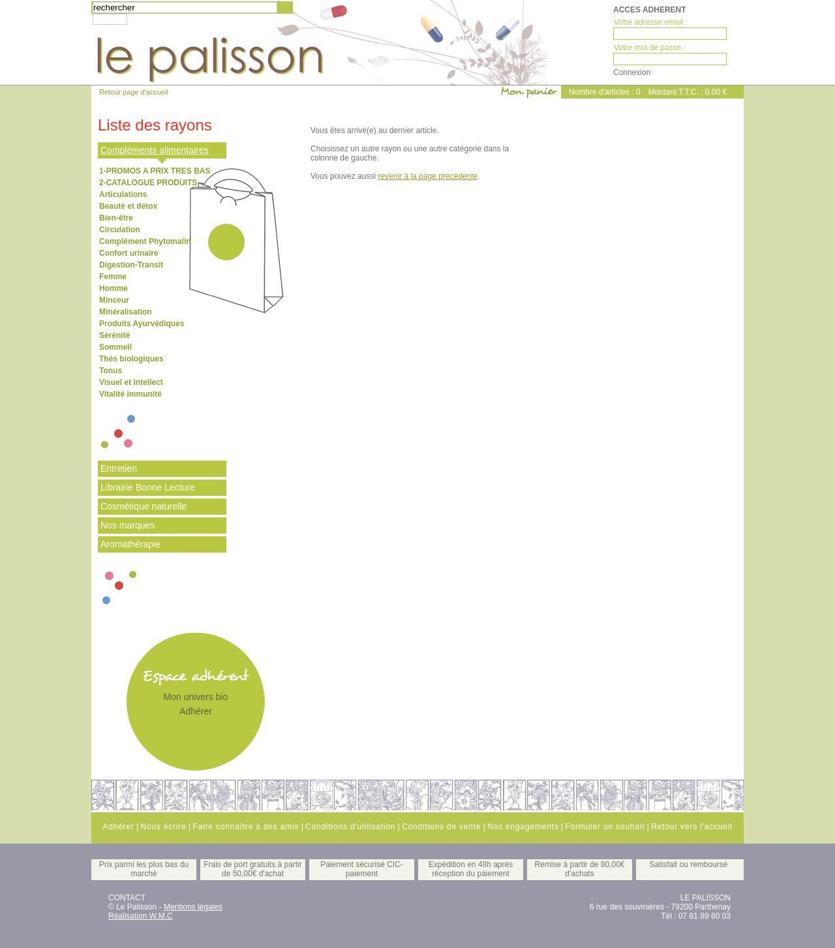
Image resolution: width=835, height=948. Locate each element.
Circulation (119, 229)
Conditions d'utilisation (350, 826)
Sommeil (115, 347)
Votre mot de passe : (650, 47)
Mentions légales (193, 906)
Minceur (114, 300)
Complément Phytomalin (145, 241)
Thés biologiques (131, 358)
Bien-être (116, 217)
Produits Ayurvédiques (141, 323)
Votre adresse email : (651, 22)
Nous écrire (163, 826)
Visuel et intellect (131, 382)
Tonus (110, 370)
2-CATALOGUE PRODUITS (148, 182)
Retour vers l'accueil (691, 826)
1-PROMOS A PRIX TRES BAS (154, 171)
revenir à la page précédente (428, 176)
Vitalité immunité (130, 394)
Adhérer (195, 711)
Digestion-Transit (131, 264)
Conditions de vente (441, 826)
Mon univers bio (196, 697)
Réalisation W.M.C (140, 916)
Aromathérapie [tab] (130, 544)
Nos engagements (522, 826)
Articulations (123, 194)
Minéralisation (125, 311)
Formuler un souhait (605, 826)
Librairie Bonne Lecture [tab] (147, 487)
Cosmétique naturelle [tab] (143, 506)
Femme (113, 276)
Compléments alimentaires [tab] (154, 150)
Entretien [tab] (118, 468)
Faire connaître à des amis (245, 826)
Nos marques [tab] (127, 525)
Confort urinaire (129, 253)
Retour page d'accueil (133, 92)
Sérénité (114, 335)
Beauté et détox (128, 206)
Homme (113, 288)
